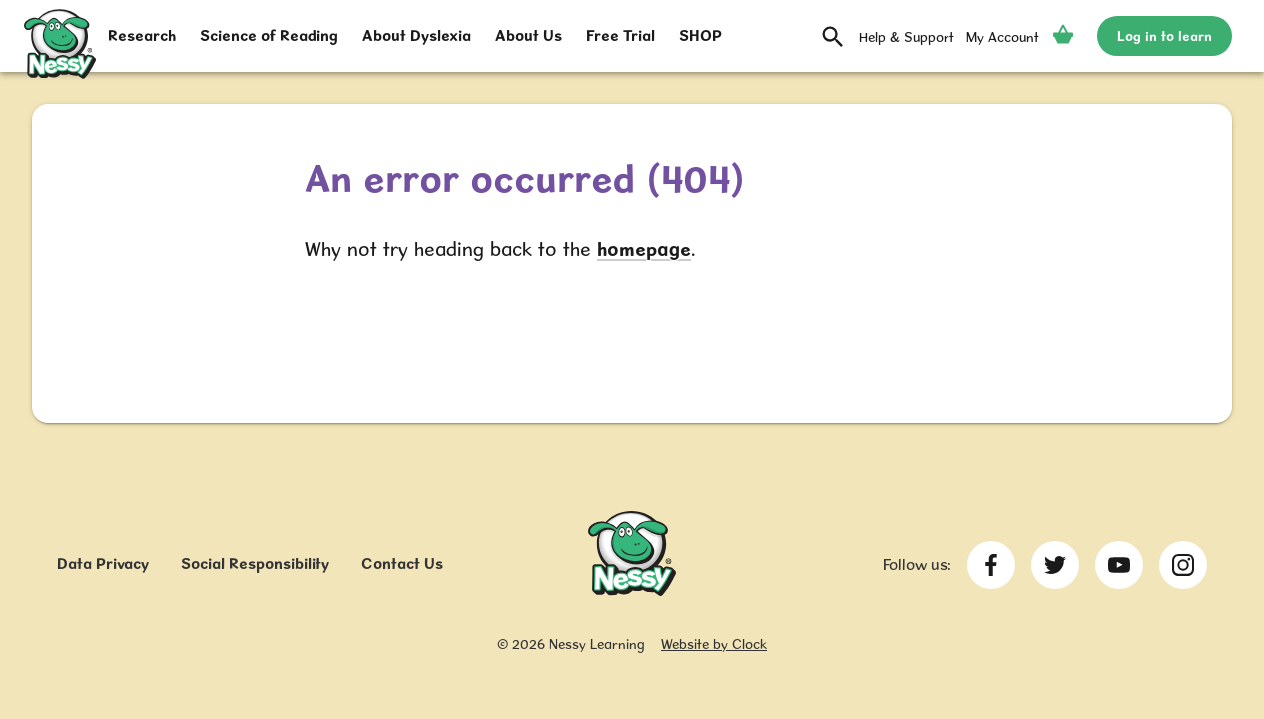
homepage (644, 249)
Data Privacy (103, 563)
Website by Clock (714, 644)
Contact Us (402, 563)
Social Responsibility (255, 563)
